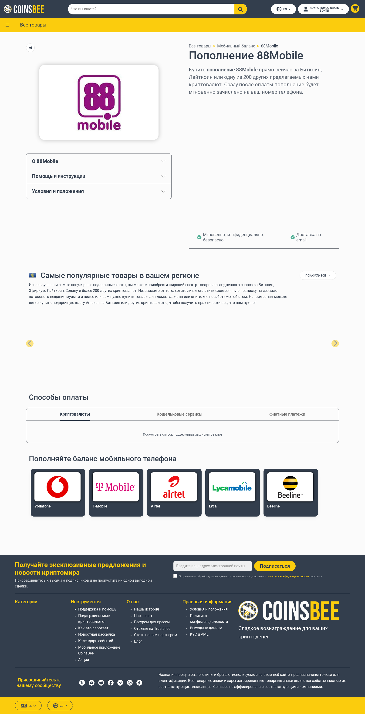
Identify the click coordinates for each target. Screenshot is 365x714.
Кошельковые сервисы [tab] (179, 414)
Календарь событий (95, 641)
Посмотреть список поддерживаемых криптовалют (182, 434)
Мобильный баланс (236, 46)
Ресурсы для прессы (152, 622)
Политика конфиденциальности (209, 619)
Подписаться (275, 566)
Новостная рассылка (96, 634)
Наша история (146, 609)
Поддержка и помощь (97, 609)
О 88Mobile (45, 161)
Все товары (33, 25)
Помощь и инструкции (58, 176)
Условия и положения (58, 191)
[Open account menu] (323, 9)
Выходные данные (206, 628)
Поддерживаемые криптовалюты (94, 619)
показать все (317, 275)
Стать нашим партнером (155, 635)
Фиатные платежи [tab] (287, 414)
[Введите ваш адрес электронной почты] (212, 566)
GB (60, 705)
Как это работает (93, 628)
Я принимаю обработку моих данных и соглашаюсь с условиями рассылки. (251, 576)
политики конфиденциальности (288, 576)
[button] (355, 8)
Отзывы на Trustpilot (152, 628)
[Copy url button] (30, 48)
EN (284, 9)
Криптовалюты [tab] (75, 414)
